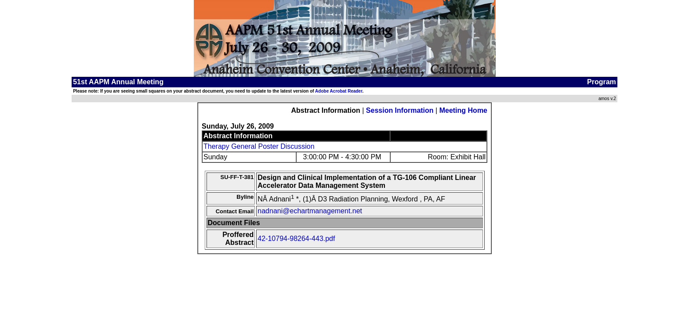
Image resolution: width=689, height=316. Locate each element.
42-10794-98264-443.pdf (296, 238)
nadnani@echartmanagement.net (309, 211)
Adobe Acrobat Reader (338, 91)
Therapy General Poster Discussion (259, 146)
